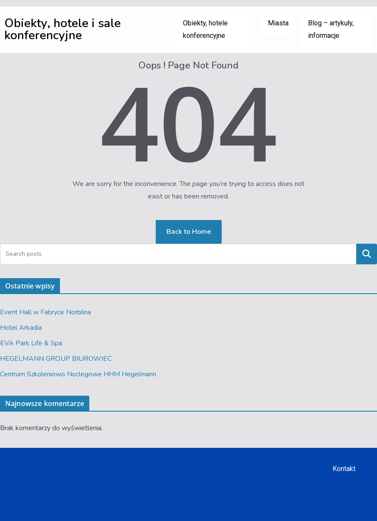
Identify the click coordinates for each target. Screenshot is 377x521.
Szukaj (367, 253)
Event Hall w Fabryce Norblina (45, 312)
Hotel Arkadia (21, 327)
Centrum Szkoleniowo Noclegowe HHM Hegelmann (78, 374)
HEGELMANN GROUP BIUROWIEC (56, 358)
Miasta (278, 23)
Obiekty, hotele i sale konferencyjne (62, 29)
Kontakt (344, 469)
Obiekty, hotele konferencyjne (205, 29)
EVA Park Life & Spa (31, 343)
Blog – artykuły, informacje (331, 29)
